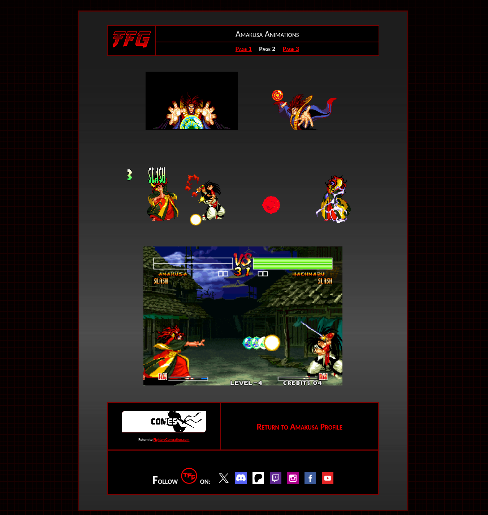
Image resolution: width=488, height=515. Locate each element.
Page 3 (291, 49)
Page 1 (244, 49)
